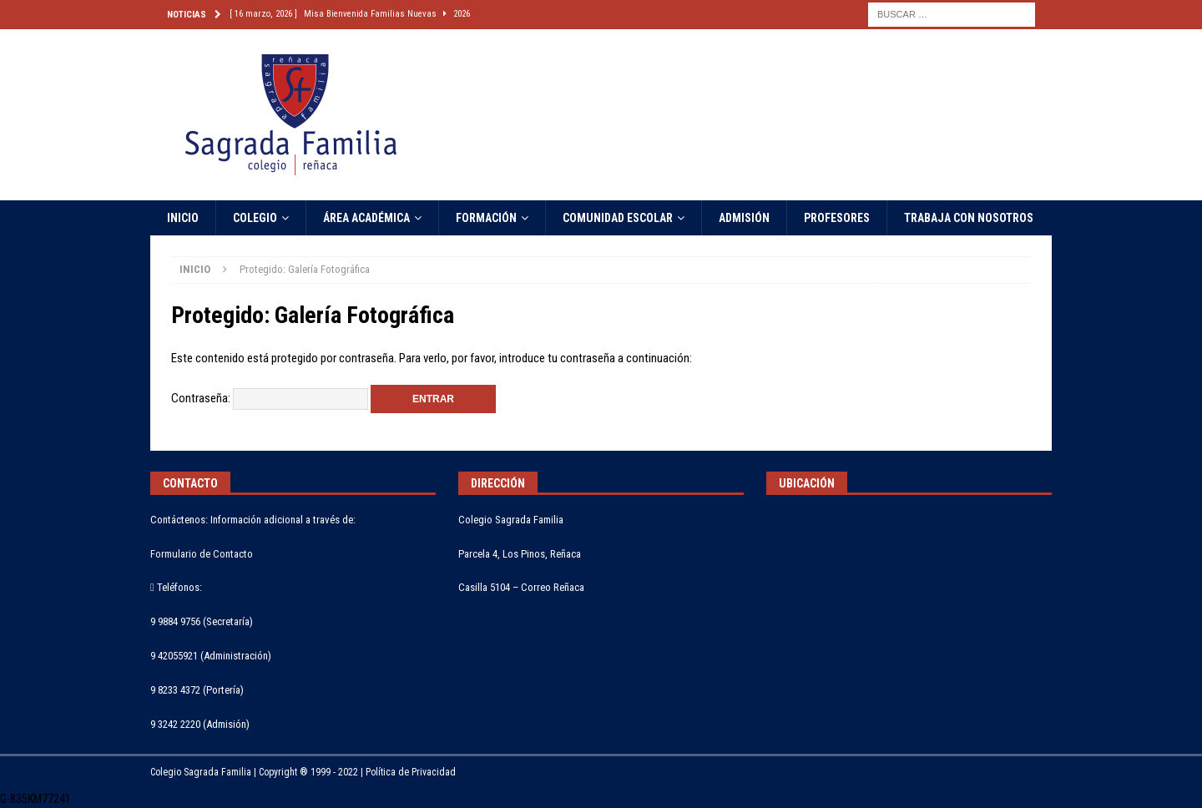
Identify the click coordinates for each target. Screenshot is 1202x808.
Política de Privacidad (411, 772)
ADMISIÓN (744, 218)
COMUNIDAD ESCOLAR (618, 218)
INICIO (183, 218)
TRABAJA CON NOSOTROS (968, 218)
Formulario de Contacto (201, 554)
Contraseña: (269, 398)
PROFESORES (837, 218)
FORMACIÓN (486, 218)
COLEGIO (255, 218)
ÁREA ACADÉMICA (366, 218)
